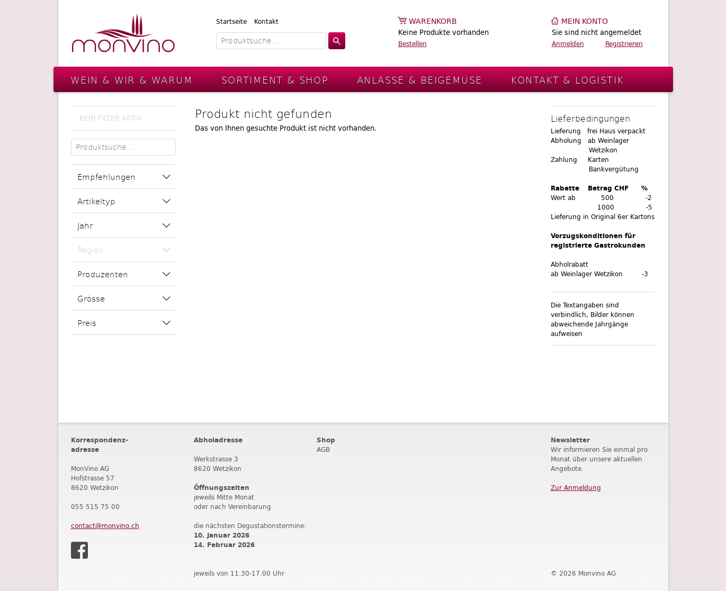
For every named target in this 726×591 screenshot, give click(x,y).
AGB (323, 449)
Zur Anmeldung (576, 488)
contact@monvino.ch (105, 526)
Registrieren (624, 44)
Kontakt (266, 21)
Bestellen (412, 44)
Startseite (231, 21)
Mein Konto (584, 21)
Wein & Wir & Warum (131, 79)
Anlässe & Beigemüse (419, 79)
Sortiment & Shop (274, 79)
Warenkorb (433, 21)
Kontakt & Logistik (567, 79)
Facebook (79, 550)
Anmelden (568, 44)
